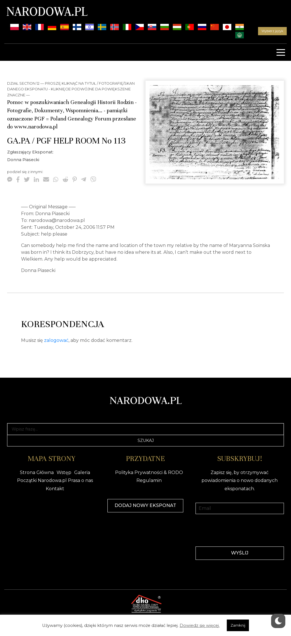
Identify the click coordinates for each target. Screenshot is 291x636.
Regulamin (149, 480)
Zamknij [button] (237, 625)
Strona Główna (37, 472)
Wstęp (64, 472)
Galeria (82, 472)
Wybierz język (272, 31)
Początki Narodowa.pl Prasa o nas (55, 480)
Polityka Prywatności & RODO (149, 472)
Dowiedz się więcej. (200, 625)
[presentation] (239, 530)
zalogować (56, 340)
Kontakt (55, 488)
